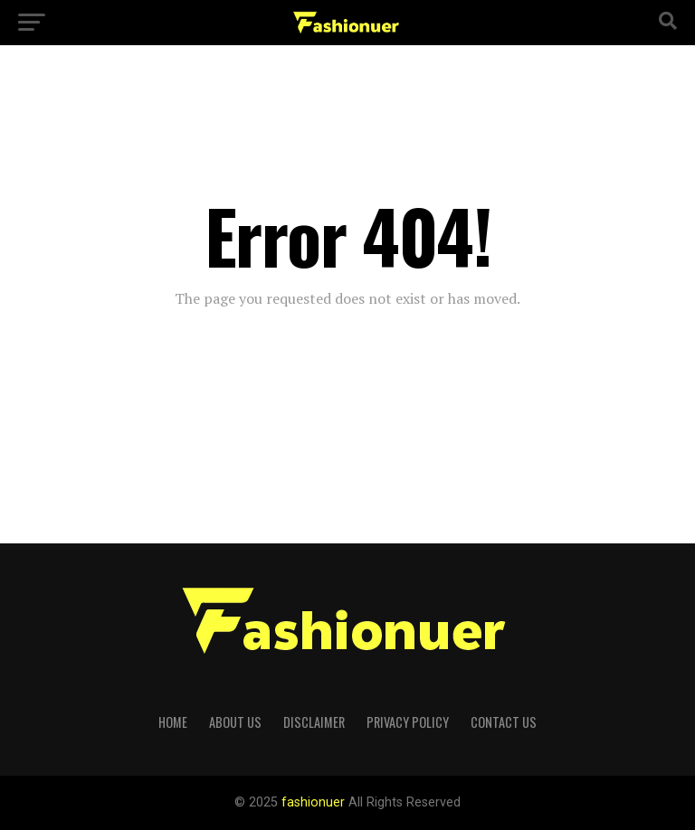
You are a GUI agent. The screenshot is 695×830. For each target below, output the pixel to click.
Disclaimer (314, 721)
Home (172, 721)
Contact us (504, 721)
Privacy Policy (408, 721)
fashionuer (314, 802)
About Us (235, 721)
